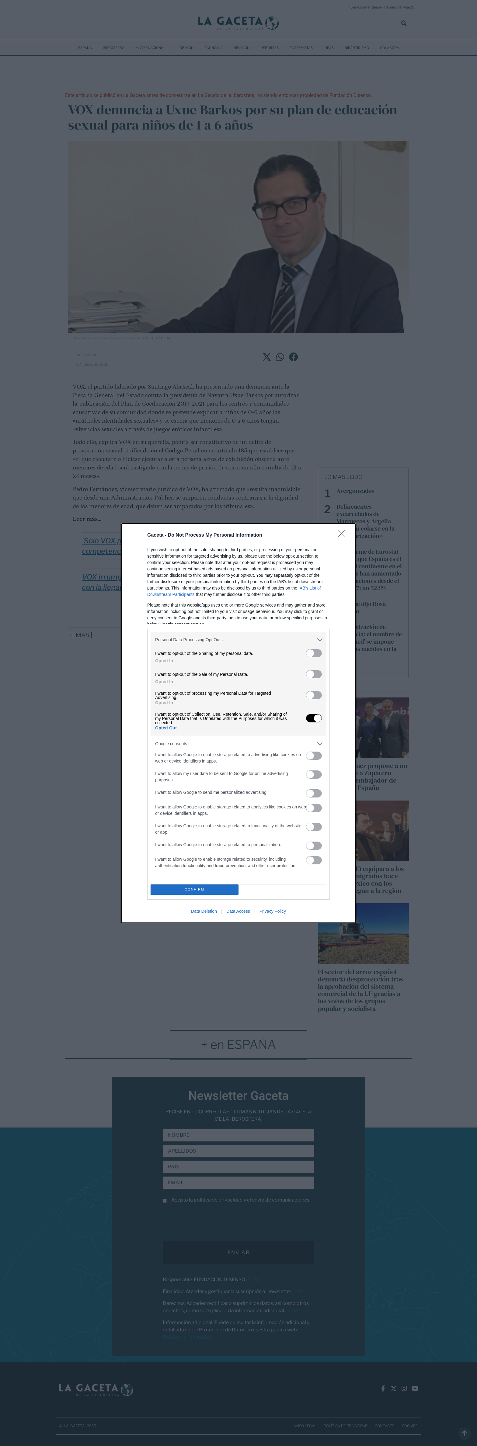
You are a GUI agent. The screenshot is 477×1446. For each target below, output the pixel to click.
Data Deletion (204, 911)
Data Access (238, 911)
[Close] (344, 535)
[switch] (314, 653)
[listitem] (238, 640)
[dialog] (238, 723)
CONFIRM (194, 889)
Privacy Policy (272, 911)
